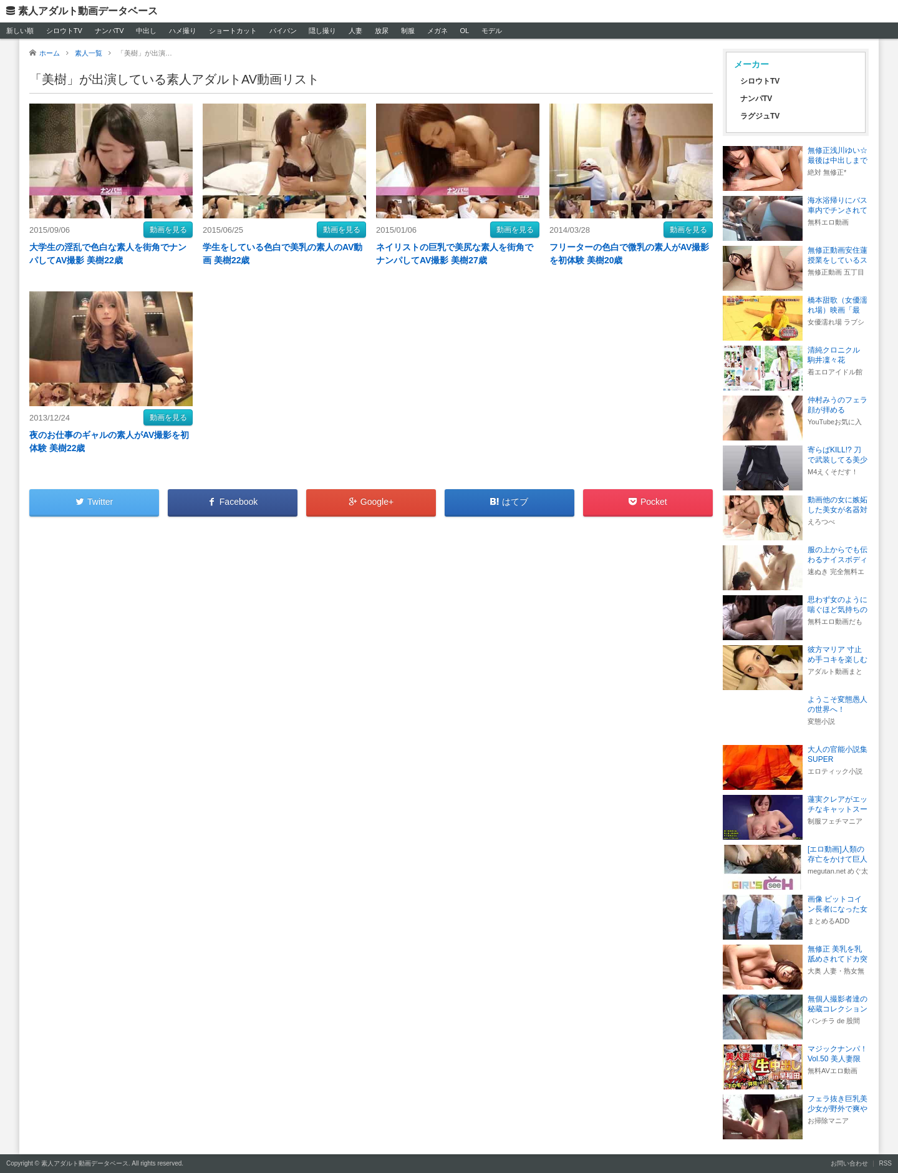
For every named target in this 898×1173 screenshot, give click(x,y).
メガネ (437, 30)
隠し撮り (322, 30)
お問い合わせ (849, 1163)
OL (464, 30)
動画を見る (168, 229)
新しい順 (20, 30)
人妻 (355, 30)
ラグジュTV (760, 116)
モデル (491, 30)
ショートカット (233, 30)
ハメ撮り (182, 30)
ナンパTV (109, 30)
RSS (885, 1163)
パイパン (283, 30)
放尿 (382, 30)
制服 (408, 30)
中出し (146, 30)
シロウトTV (64, 30)
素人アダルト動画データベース (88, 11)
